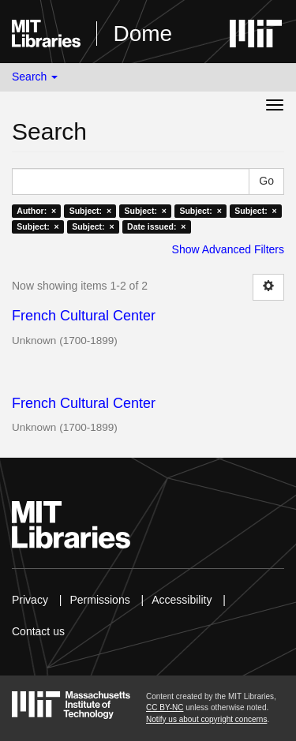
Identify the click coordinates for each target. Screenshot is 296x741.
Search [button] (35, 76)
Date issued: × (156, 226)
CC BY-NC (164, 707)
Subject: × (90, 210)
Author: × (36, 210)
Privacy (30, 599)
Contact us (38, 631)
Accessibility (182, 599)
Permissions (99, 599)
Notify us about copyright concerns (206, 719)
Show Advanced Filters (228, 249)
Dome (142, 33)
